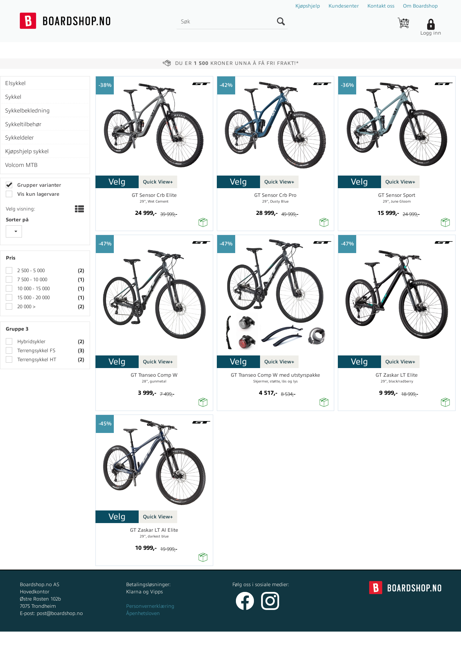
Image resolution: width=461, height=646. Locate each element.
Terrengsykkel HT (36, 359)
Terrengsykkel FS (35, 350)
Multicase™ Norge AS (375, 638)
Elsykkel (15, 83)
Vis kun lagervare (37, 194)
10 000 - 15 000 (33, 288)
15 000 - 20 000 (33, 297)
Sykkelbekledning (27, 110)
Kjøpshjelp (307, 6)
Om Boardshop (420, 6)
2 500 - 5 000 (30, 270)
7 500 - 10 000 (31, 279)
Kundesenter (343, 6)
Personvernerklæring (150, 606)
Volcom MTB (21, 165)
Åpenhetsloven (143, 613)
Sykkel (13, 97)
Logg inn (430, 33)
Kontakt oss (380, 6)
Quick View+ (158, 182)
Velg (117, 181)
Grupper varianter (38, 185)
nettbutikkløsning (307, 638)
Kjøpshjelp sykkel (27, 151)
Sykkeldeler (19, 137)
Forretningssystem (257, 638)
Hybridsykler (30, 341)
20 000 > (25, 306)
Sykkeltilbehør (23, 124)
